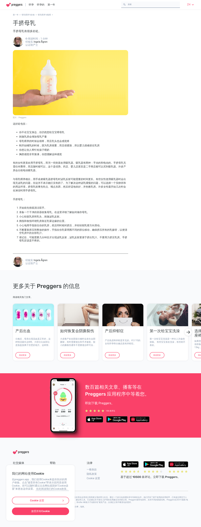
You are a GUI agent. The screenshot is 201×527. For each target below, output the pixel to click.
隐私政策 (92, 473)
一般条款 (92, 469)
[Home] (14, 5)
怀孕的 (40, 4)
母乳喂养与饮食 (28, 15)
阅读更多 (23, 355)
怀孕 (31, 4)
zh (191, 4)
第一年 (51, 4)
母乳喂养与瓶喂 (44, 15)
